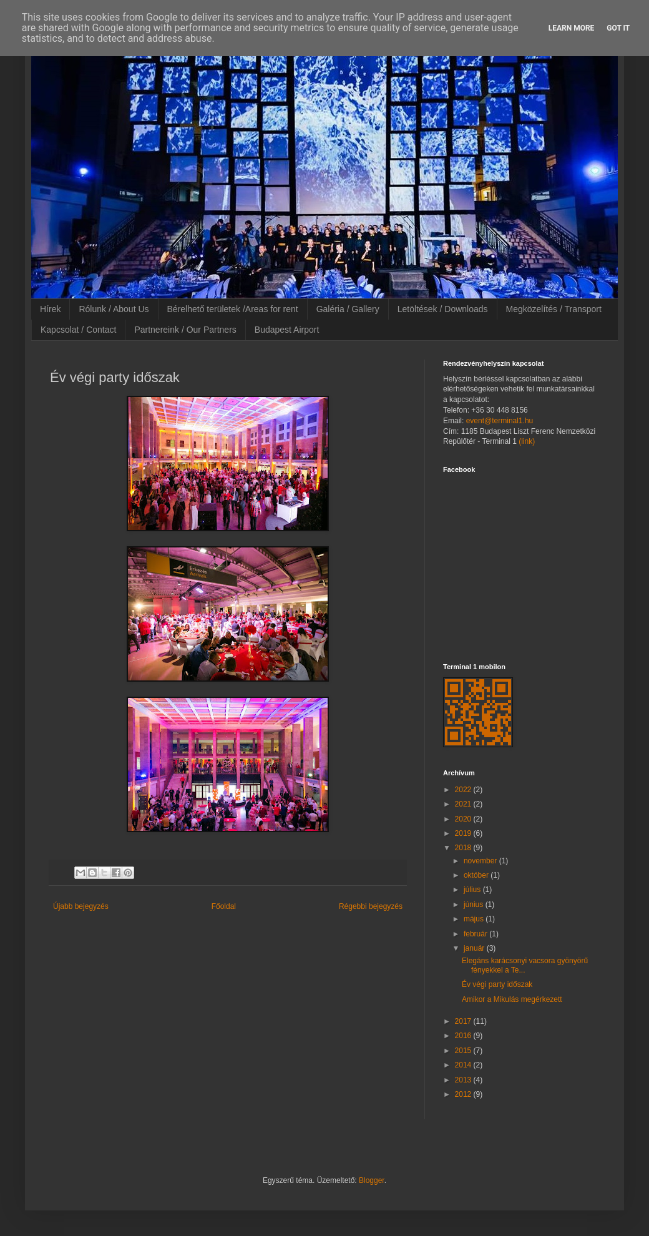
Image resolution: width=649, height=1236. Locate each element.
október (477, 875)
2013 (464, 1080)
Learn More (572, 28)
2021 (464, 804)
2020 (464, 819)
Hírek (50, 309)
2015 (464, 1050)
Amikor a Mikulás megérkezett (512, 999)
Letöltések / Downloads (443, 309)
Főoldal (224, 906)
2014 (464, 1065)
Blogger (371, 1180)
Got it (618, 28)
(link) (527, 441)
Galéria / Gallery (347, 309)
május (475, 919)
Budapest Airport (287, 330)
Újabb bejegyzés (81, 906)
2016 (464, 1035)
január (475, 948)
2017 (464, 1021)
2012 (464, 1094)
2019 (464, 833)
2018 (464, 847)
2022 (464, 789)
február (476, 933)
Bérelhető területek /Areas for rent (232, 309)
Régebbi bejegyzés (371, 906)
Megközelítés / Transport (554, 309)
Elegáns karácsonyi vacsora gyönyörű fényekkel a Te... (525, 965)
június (475, 904)
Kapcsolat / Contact (78, 330)
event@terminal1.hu (500, 420)
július (473, 889)
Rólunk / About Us (114, 309)
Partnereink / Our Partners (185, 330)
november (481, 860)
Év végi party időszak (497, 984)
